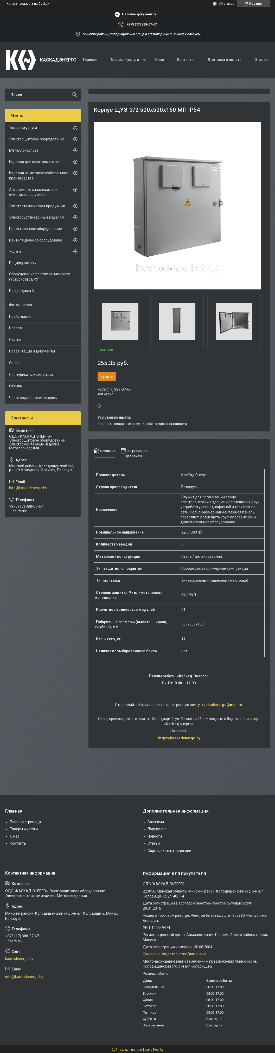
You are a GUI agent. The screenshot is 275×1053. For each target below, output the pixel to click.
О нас (159, 60)
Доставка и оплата (224, 60)
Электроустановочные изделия (36, 217)
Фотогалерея (20, 305)
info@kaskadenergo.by (28, 488)
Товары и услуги (124, 60)
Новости (16, 328)
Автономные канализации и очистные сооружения (33, 192)
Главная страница (25, 822)
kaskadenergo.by (19, 959)
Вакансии (156, 822)
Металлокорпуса (23, 150)
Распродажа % (22, 291)
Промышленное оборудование (35, 229)
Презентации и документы (32, 351)
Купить (107, 376)
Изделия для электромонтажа (35, 162)
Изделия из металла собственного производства (39, 175)
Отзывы (261, 60)
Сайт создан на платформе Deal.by (137, 1049)
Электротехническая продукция (37, 206)
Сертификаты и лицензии (31, 375)
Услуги (15, 251)
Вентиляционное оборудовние (35, 240)
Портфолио (157, 829)
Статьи (15, 340)
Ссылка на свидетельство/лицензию (174, 954)
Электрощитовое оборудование (37, 139)
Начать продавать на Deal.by (28, 3)
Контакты (185, 60)
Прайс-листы (20, 316)
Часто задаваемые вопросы (33, 398)
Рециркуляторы (22, 263)
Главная (90, 60)
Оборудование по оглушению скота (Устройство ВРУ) (39, 276)
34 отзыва (226, 3)
